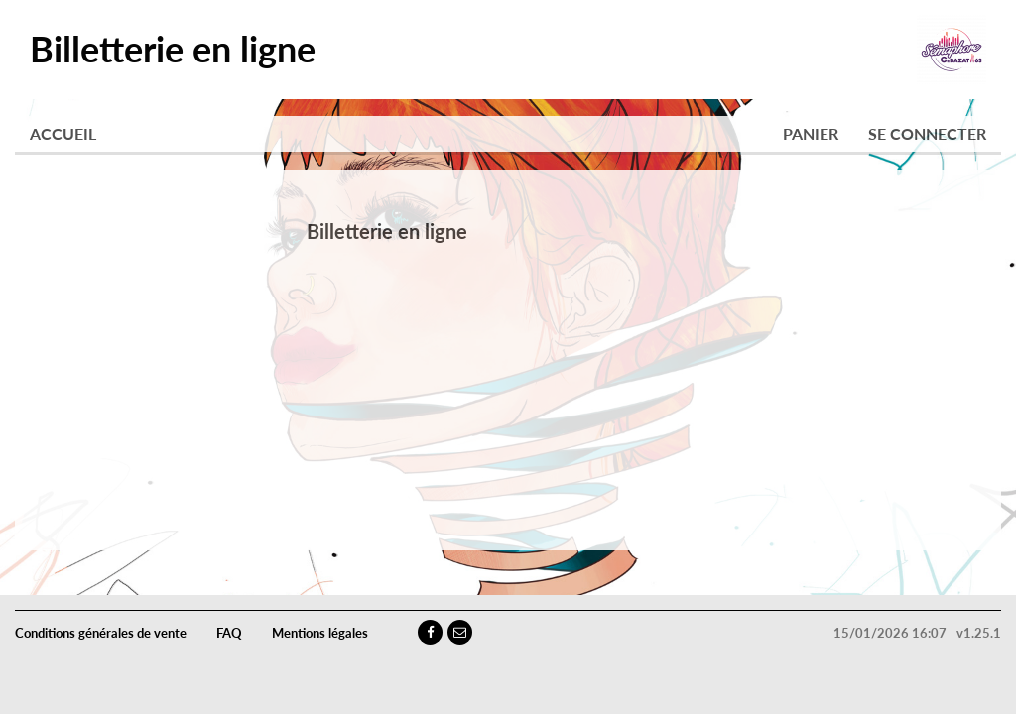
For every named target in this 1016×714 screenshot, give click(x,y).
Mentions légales (320, 633)
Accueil (63, 133)
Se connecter (927, 133)
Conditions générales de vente (101, 633)
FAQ (229, 633)
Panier (810, 133)
